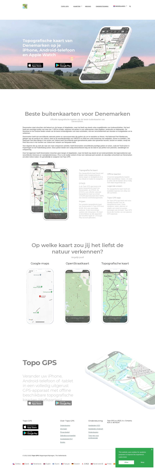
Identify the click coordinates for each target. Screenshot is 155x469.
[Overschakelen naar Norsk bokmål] (97, 463)
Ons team (63, 429)
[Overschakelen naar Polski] (108, 463)
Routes (62, 442)
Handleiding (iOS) (94, 425)
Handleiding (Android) (95, 429)
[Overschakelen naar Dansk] (25, 463)
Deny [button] (142, 462)
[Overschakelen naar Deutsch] (76, 463)
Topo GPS (65, 6)
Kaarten (76, 6)
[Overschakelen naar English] (47, 463)
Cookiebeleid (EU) (66, 439)
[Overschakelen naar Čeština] (16, 463)
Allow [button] (126, 462)
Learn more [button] (123, 457)
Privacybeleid (64, 432)
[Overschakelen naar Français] (65, 463)
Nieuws (88, 6)
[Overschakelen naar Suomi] (56, 463)
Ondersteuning (102, 6)
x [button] (151, 449)
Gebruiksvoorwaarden (68, 436)
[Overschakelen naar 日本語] (85, 463)
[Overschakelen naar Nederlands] (36, 463)
